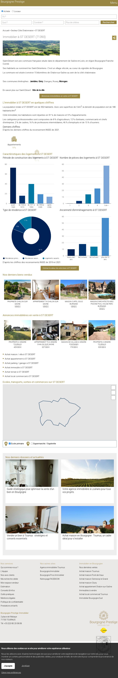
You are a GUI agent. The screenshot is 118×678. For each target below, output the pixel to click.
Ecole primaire (14, 444)
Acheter (5, 11)
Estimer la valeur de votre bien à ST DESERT (60, 268)
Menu (113, 2)
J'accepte (8, 666)
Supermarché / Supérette (41, 444)
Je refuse (26, 666)
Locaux (16, 11)
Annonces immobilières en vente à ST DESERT (60, 96)
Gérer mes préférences (11, 672)
